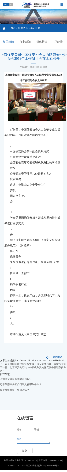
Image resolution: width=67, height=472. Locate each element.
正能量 (58, 41)
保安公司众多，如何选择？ (14, 390)
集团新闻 (35, 28)
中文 (6, 4)
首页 (13, 28)
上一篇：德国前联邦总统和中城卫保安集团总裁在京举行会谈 (33, 364)
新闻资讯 (23, 28)
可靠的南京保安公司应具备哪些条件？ (21, 384)
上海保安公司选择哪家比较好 (16, 379)
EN (11, 4)
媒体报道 (41, 41)
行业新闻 (25, 41)
